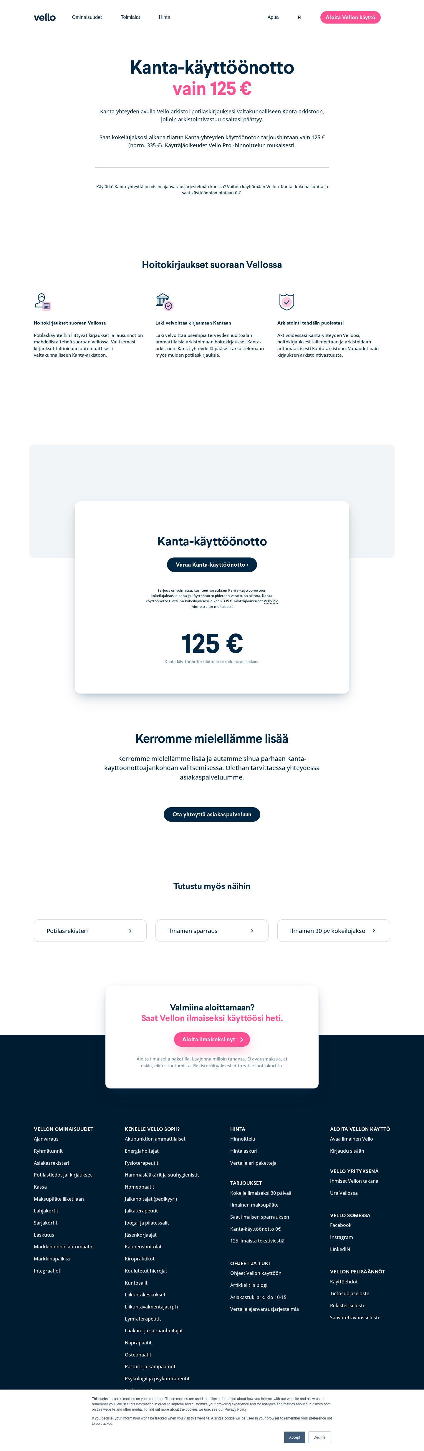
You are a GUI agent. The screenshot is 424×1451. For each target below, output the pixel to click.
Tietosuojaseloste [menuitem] (349, 1292)
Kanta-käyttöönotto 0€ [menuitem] (255, 1228)
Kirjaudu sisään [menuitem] (347, 1151)
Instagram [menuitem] (341, 1236)
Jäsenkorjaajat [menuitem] (141, 1233)
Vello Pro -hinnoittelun (237, 145)
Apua (273, 17)
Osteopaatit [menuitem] (138, 1351)
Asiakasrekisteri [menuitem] (51, 1162)
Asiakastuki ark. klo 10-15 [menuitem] (258, 1295)
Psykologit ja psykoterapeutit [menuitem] (157, 1374)
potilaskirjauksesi (213, 111)
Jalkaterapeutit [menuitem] (141, 1210)
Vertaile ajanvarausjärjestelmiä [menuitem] (264, 1307)
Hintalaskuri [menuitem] (243, 1151)
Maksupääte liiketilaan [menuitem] (59, 1198)
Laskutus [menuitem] (44, 1233)
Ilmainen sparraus (193, 931)
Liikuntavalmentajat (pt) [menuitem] (151, 1304)
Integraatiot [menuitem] (47, 1268)
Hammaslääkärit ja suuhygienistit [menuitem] (162, 1174)
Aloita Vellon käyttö (350, 17)
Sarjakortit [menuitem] (45, 1221)
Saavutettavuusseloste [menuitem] (355, 1315)
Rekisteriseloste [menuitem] (347, 1304)
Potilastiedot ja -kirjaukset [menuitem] (63, 1174)
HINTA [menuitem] (238, 1129)
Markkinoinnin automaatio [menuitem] (64, 1245)
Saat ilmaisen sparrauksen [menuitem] (259, 1216)
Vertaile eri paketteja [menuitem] (253, 1162)
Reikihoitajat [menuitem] (139, 1386)
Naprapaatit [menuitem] (138, 1339)
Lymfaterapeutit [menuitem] (143, 1315)
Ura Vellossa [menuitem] (344, 1192)
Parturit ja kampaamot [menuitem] (150, 1362)
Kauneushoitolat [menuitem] (143, 1245)
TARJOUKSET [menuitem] (246, 1182)
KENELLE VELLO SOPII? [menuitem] (152, 1129)
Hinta (164, 17)
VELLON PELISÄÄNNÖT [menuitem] (357, 1270)
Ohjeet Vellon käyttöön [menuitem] (255, 1271)
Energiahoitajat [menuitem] (142, 1151)
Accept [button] (294, 1437)
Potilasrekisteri (67, 931)
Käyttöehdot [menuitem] (344, 1280)
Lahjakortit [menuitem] (46, 1210)
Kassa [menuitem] (40, 1186)
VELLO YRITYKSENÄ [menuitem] (354, 1171)
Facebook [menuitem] (341, 1224)
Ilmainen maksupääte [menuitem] (254, 1204)
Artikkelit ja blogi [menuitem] (248, 1283)
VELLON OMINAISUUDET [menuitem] (64, 1129)
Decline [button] (319, 1437)
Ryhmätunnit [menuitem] (48, 1151)
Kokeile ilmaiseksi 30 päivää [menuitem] (261, 1192)
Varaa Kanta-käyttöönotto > (212, 564)
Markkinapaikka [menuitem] (52, 1256)
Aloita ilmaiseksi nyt (209, 1039)
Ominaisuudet (87, 17)
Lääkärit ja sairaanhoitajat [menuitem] (154, 1327)
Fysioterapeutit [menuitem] (141, 1162)
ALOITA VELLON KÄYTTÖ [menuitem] (360, 1129)
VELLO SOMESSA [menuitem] (350, 1215)
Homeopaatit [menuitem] (139, 1186)
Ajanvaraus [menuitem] (46, 1139)
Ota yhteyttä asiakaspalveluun (211, 814)
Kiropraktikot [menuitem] (140, 1256)
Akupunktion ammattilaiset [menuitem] (155, 1139)
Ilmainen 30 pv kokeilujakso (327, 931)
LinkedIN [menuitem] (340, 1248)
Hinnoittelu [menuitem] (242, 1139)
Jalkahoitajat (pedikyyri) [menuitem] (151, 1198)
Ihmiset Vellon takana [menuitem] (354, 1180)
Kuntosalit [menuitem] (136, 1280)
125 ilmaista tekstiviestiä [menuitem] (257, 1239)
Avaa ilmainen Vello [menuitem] (351, 1139)
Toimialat (130, 17)
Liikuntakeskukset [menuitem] (145, 1292)
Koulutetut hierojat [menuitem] (146, 1268)
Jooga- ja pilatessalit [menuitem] (147, 1221)
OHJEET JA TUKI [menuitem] (250, 1262)
